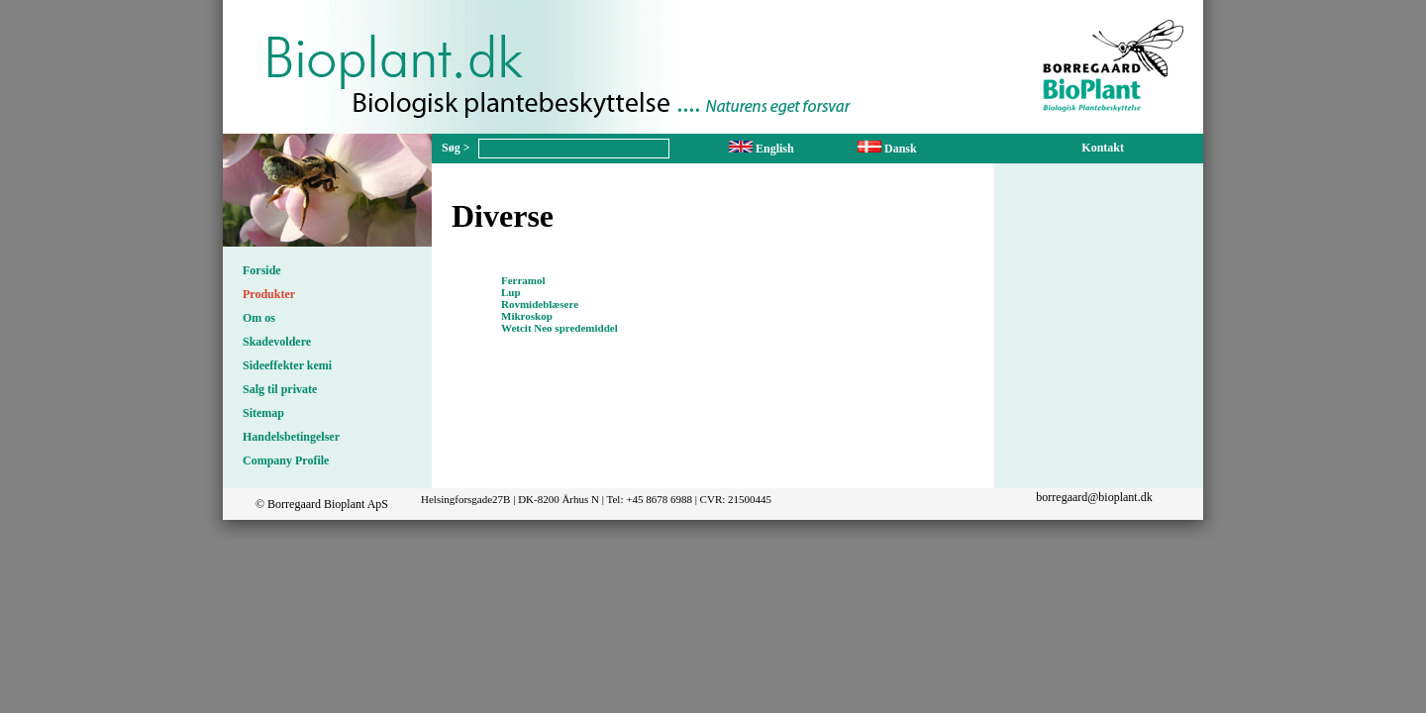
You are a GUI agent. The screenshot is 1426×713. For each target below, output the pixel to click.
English (761, 148)
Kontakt (1102, 147)
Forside (262, 270)
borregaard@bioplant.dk (1094, 497)
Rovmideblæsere (539, 304)
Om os (259, 318)
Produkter (269, 294)
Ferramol (523, 280)
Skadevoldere (277, 342)
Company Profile (286, 460)
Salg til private (280, 389)
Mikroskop (527, 316)
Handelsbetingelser (291, 437)
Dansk (887, 148)
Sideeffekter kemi (287, 365)
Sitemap (263, 413)
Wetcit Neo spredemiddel (559, 328)
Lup (511, 292)
